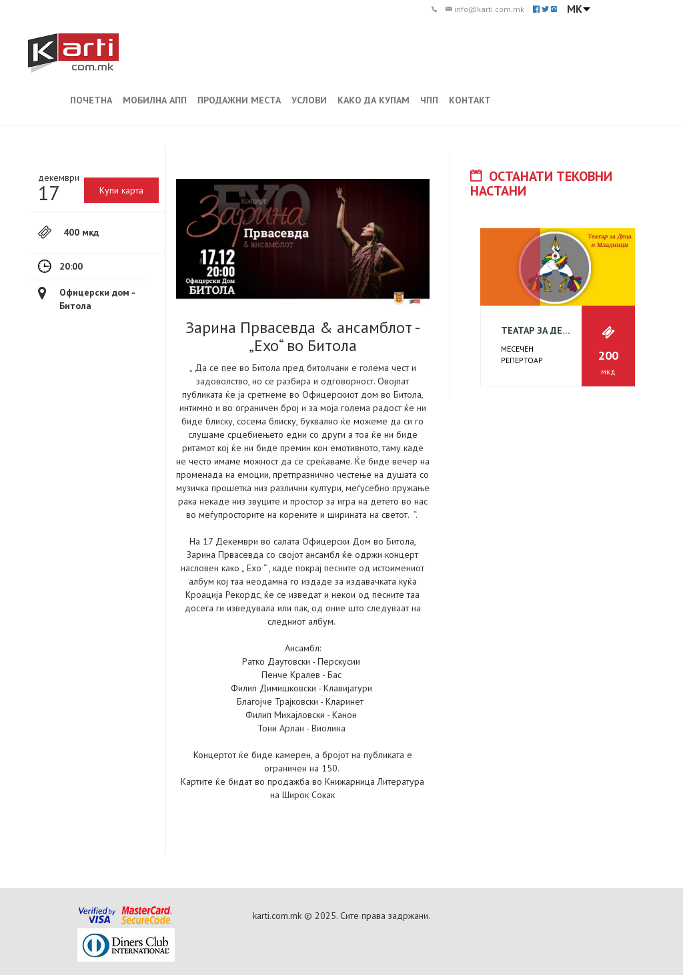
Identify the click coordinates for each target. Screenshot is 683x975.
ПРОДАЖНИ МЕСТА (239, 100)
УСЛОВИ (309, 100)
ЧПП (429, 100)
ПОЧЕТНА (91, 100)
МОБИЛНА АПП (155, 100)
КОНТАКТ (470, 100)
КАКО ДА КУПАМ (373, 100)
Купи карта (121, 190)
